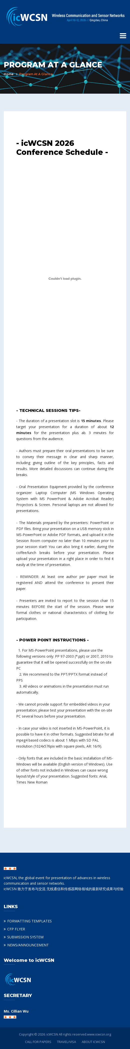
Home (9, 74)
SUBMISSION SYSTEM (25, 937)
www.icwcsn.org (99, 1034)
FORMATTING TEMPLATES (29, 921)
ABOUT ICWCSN (93, 1042)
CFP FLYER (16, 929)
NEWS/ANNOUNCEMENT (28, 945)
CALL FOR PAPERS (38, 1042)
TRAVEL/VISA (66, 1042)
